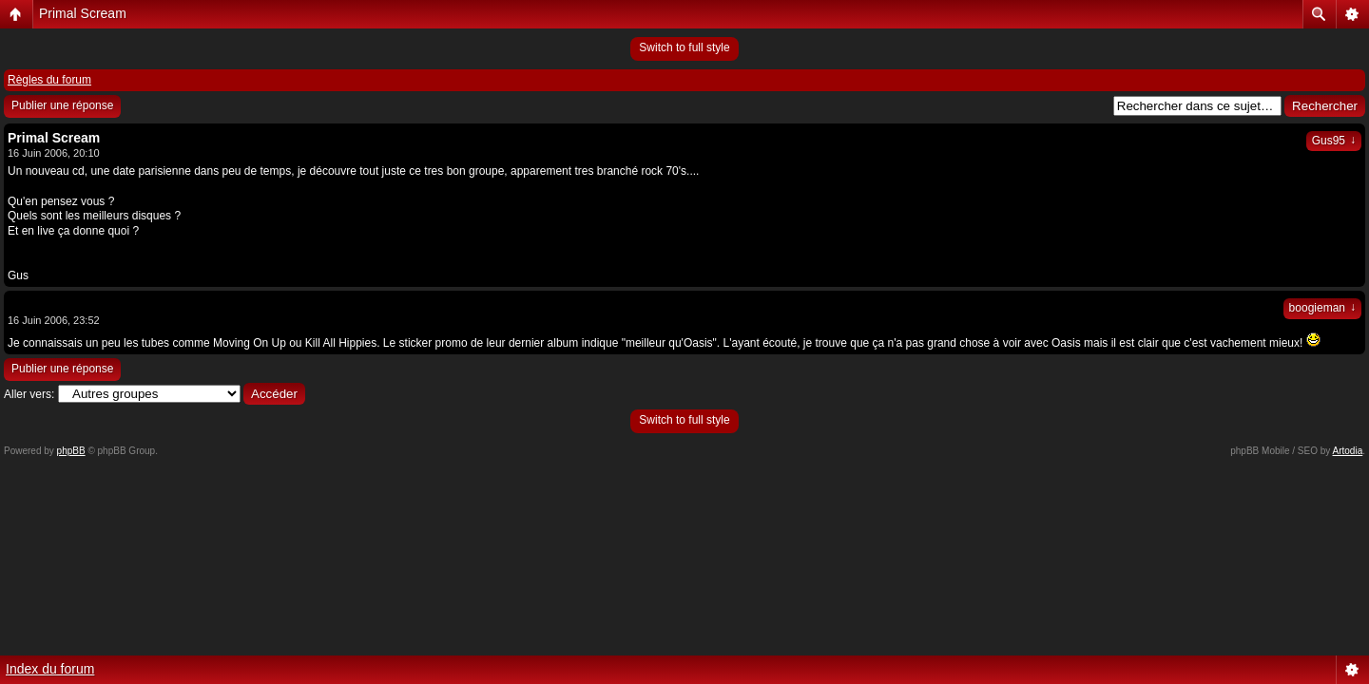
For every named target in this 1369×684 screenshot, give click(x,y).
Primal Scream (82, 13)
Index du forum (50, 668)
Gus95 (1334, 140)
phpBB (71, 451)
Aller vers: (29, 394)
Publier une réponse (62, 105)
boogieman (1322, 307)
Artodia (1348, 451)
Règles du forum (49, 79)
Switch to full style (684, 47)
